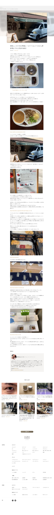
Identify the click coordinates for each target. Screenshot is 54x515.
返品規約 (34, 477)
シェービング (35, 448)
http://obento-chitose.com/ (15, 334)
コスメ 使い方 (35, 494)
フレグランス (14, 450)
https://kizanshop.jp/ (14, 257)
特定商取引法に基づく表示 (47, 477)
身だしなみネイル (35, 450)
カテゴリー (14, 444)
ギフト (34, 452)
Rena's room (16, 50)
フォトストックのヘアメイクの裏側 (8, 415)
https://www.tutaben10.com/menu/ (17, 287)
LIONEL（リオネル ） (27, 438)
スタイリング (45, 447)
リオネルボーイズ (46, 487)
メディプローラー (35, 461)
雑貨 (43, 452)
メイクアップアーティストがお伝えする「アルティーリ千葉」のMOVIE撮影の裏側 (44, 397)
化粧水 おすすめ (25, 494)
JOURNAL (3, 485)
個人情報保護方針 (15, 479)
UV (12, 448)
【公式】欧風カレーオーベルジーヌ (19, 90)
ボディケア (24, 447)
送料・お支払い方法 (15, 477)
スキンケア (14, 447)
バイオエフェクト (15, 459)
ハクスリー (45, 459)
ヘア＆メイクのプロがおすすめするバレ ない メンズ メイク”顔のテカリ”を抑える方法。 (27, 397)
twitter (15, 500)
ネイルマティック (25, 461)
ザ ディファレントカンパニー (27, 459)
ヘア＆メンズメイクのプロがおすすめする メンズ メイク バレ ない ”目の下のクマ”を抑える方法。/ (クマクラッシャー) (9, 397)
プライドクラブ (24, 489)
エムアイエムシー (35, 459)
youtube (18, 500)
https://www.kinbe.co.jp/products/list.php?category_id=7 (21, 210)
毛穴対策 (44, 472)
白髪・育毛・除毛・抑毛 (47, 450)
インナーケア (14, 452)
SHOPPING (3, 444)
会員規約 (23, 477)
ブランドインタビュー (36, 487)
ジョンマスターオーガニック (17, 461)
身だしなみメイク (25, 450)
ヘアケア (34, 447)
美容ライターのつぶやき (16, 489)
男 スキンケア (45, 494)
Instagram (13, 500)
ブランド (13, 457)
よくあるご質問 (24, 479)
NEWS (13, 487)
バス (23, 452)
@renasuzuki (16, 368)
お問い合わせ (35, 479)
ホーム (1, 7)
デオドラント (45, 448)
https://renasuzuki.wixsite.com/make (17, 370)
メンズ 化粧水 (14, 472)
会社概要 (45, 479)
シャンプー (24, 472)
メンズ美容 (14, 494)
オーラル (23, 448)
